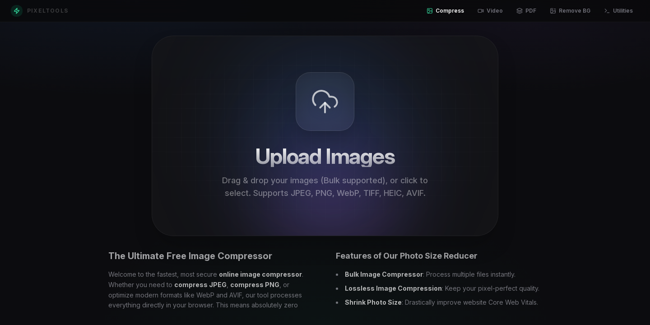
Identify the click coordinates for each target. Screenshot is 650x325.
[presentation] (325, 136)
